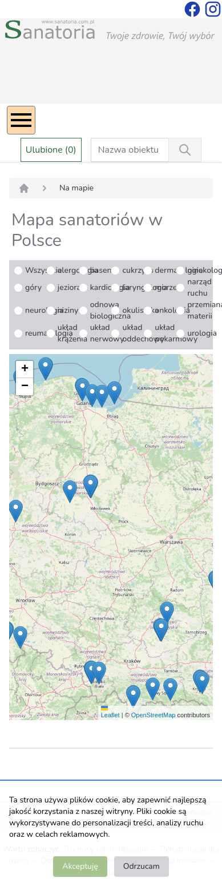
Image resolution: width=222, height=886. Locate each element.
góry (33, 287)
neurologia (44, 310)
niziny (68, 310)
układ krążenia (72, 333)
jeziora (69, 287)
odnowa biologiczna (110, 310)
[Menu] (21, 120)
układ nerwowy (107, 333)
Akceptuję (80, 866)
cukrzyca (137, 270)
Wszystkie (43, 270)
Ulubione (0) (51, 150)
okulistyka (140, 310)
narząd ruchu (199, 287)
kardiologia (110, 287)
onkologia (172, 310)
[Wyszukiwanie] (184, 150)
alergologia (78, 270)
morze (166, 287)
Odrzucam (141, 866)
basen (101, 270)
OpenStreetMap (153, 715)
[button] (153, 689)
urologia (202, 333)
